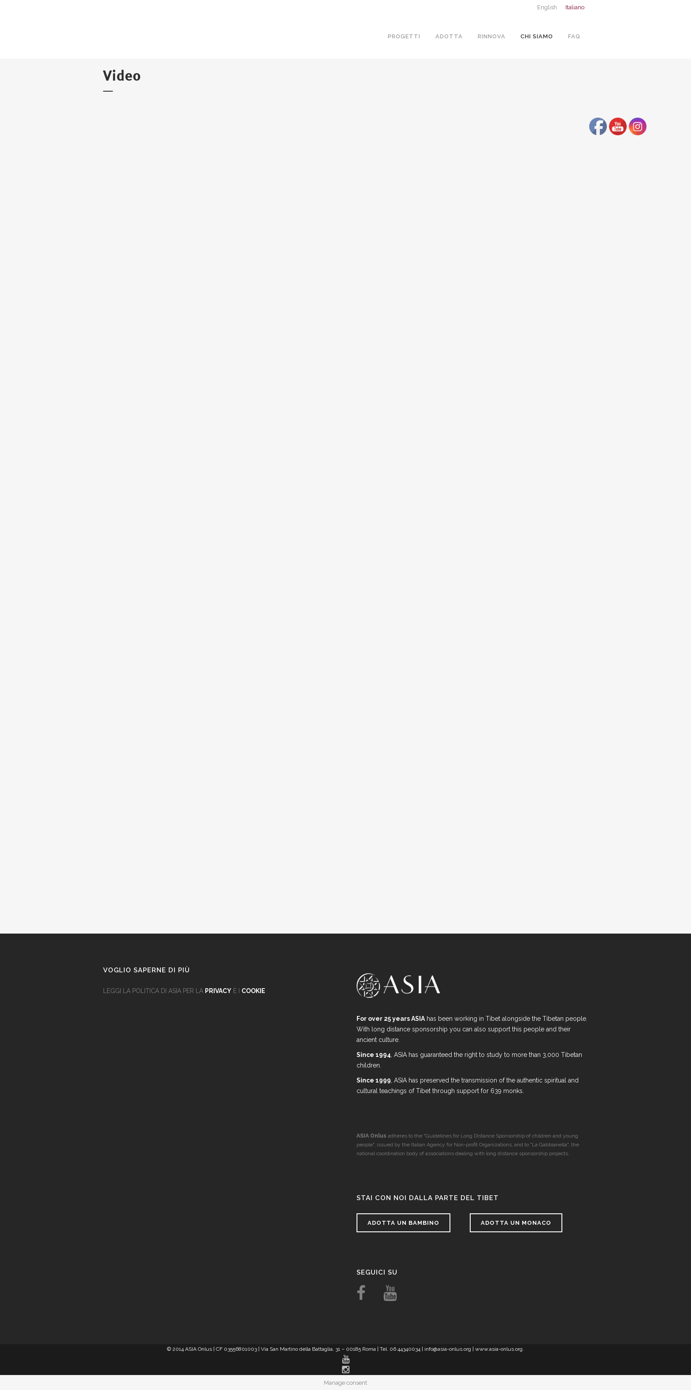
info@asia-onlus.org (447, 1349)
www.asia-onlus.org (499, 1349)
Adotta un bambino (403, 1222)
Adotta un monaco (516, 1222)
